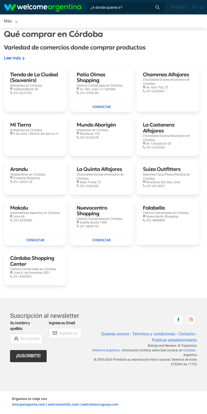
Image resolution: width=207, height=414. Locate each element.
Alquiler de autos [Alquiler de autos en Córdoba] (84, 21)
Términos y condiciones (153, 335)
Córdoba (189, 351)
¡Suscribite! (28, 356)
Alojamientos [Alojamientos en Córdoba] (41, 21)
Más (110, 21)
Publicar (178, 7)
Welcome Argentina (107, 351)
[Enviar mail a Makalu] (35, 241)
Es (194, 7)
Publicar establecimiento (174, 341)
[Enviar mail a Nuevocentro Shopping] (101, 241)
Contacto (186, 335)
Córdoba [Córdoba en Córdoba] (12, 21)
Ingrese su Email (62, 324)
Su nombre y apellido (20, 327)
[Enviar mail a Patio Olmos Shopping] (101, 108)
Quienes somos (114, 335)
